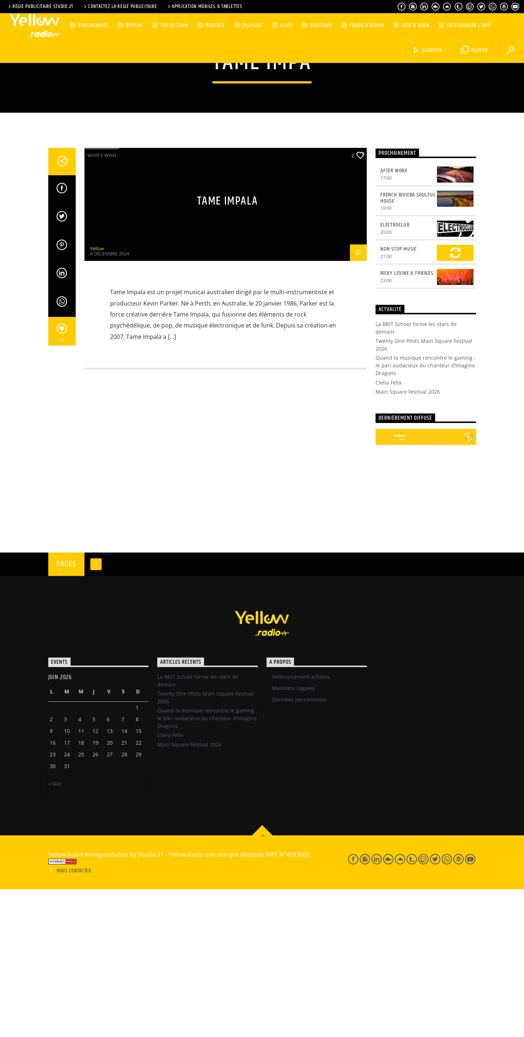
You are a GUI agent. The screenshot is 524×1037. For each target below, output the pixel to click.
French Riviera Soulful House (408, 345)
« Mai (54, 931)
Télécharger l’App (468, 25)
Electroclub (395, 372)
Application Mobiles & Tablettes (204, 7)
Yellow (97, 396)
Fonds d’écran (367, 25)
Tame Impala (227, 349)
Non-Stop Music (398, 396)
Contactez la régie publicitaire (120, 7)
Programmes (94, 25)
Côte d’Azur (415, 25)
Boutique (321, 25)
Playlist (253, 25)
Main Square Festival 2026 (408, 539)
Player (474, 50)
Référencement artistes (300, 824)
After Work (393, 318)
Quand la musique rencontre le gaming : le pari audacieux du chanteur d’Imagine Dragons (425, 513)
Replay (134, 25)
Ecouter (427, 50)
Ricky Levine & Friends (406, 421)
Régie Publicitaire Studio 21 (40, 7)
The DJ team (174, 25)
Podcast (215, 25)
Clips (286, 25)
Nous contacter (74, 1019)
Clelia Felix (389, 530)
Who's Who (101, 303)
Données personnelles (299, 847)
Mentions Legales (293, 835)
